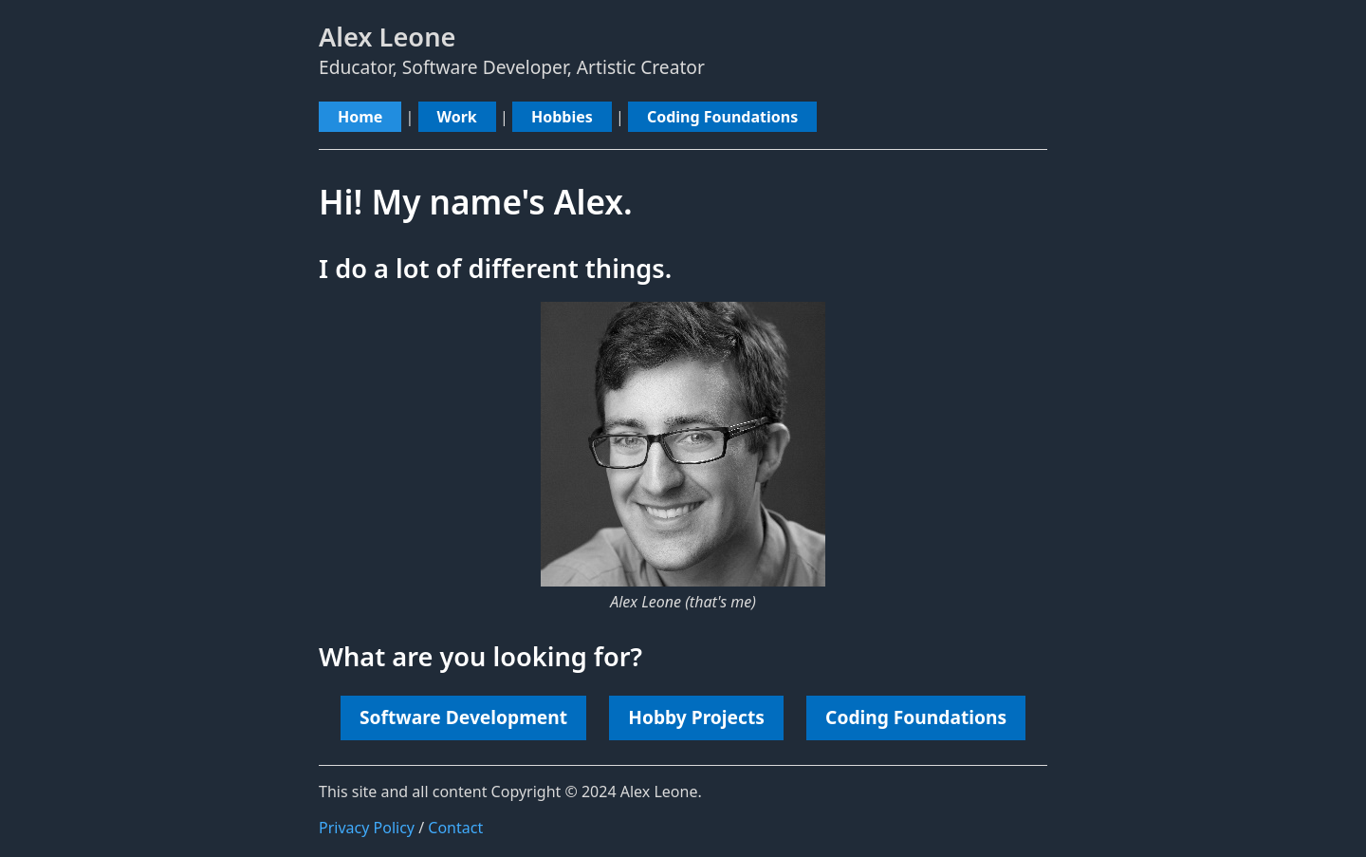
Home (360, 116)
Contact (455, 827)
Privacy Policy (367, 827)
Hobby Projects (696, 717)
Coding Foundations (722, 116)
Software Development (463, 717)
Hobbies (562, 116)
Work (457, 116)
